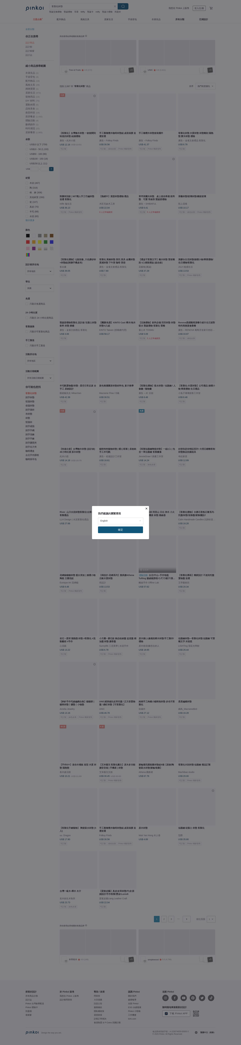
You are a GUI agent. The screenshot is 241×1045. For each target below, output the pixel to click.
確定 (120, 529)
